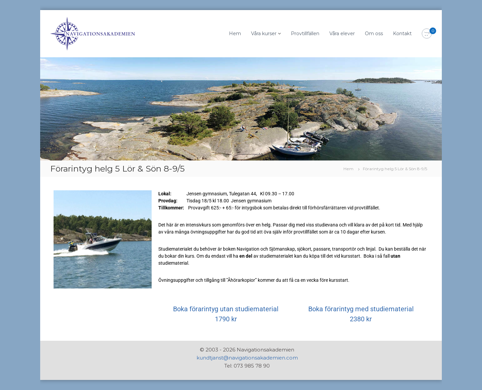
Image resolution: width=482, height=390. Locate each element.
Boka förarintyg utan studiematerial (225, 309)
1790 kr (226, 319)
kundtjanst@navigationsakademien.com (247, 357)
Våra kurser (263, 33)
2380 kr (361, 319)
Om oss (374, 33)
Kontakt (402, 33)
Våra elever (342, 33)
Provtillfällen (305, 33)
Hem (235, 33)
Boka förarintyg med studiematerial (361, 309)
